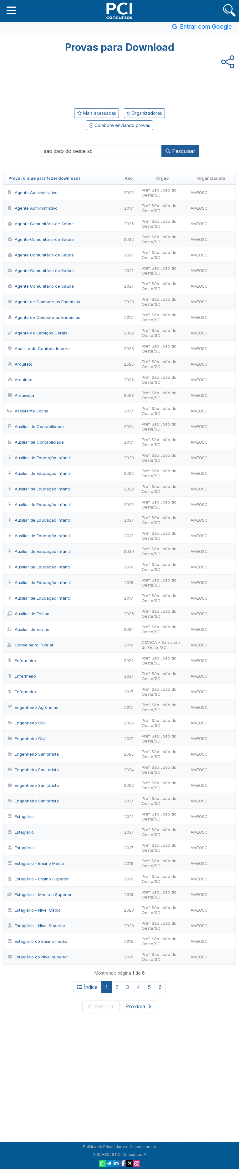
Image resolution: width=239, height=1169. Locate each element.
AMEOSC (199, 192)
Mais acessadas (96, 113)
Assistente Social (27, 410)
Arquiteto (20, 364)
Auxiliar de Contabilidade (35, 426)
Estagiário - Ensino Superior (38, 878)
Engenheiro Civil (26, 722)
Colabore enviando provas (119, 125)
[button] (11, 10)
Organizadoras (144, 113)
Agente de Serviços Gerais (37, 332)
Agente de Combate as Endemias (43, 301)
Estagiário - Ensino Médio (35, 863)
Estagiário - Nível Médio (34, 910)
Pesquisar (180, 151)
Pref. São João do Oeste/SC (159, 192)
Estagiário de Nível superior (37, 956)
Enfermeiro (21, 660)
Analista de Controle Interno (38, 348)
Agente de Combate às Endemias (43, 317)
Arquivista (20, 395)
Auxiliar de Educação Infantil (39, 457)
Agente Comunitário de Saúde (40, 223)
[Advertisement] (119, 84)
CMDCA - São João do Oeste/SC (161, 645)
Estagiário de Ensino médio (37, 941)
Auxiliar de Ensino (28, 613)
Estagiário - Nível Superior (36, 925)
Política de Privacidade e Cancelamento (119, 1146)
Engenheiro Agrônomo (32, 707)
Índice (87, 987)
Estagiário (20, 816)
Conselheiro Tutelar (30, 644)
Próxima (138, 1006)
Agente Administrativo (32, 192)
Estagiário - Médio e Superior (39, 894)
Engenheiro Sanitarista (33, 754)
